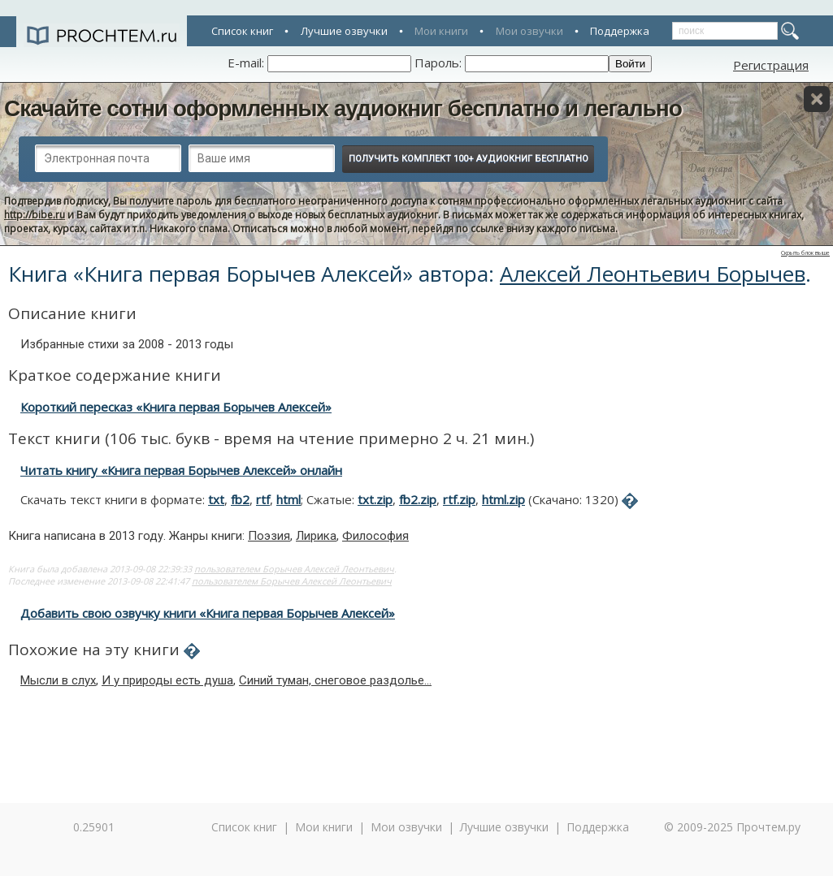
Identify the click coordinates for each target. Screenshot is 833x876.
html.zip (503, 499)
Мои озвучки (529, 31)
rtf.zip (459, 499)
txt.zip (375, 499)
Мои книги (441, 31)
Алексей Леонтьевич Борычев (652, 273)
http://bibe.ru (34, 215)
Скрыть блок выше (805, 253)
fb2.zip (417, 499)
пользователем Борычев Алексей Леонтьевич (294, 569)
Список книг (242, 31)
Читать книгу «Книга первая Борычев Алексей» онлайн (181, 470)
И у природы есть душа (167, 680)
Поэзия (269, 536)
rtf (263, 499)
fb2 (240, 499)
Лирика (316, 536)
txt (216, 499)
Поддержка (619, 31)
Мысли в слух (58, 680)
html (288, 499)
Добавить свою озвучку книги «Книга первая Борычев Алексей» (207, 613)
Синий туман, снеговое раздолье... (335, 680)
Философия (375, 536)
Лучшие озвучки (344, 31)
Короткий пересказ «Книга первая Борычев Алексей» (176, 407)
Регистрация (771, 65)
